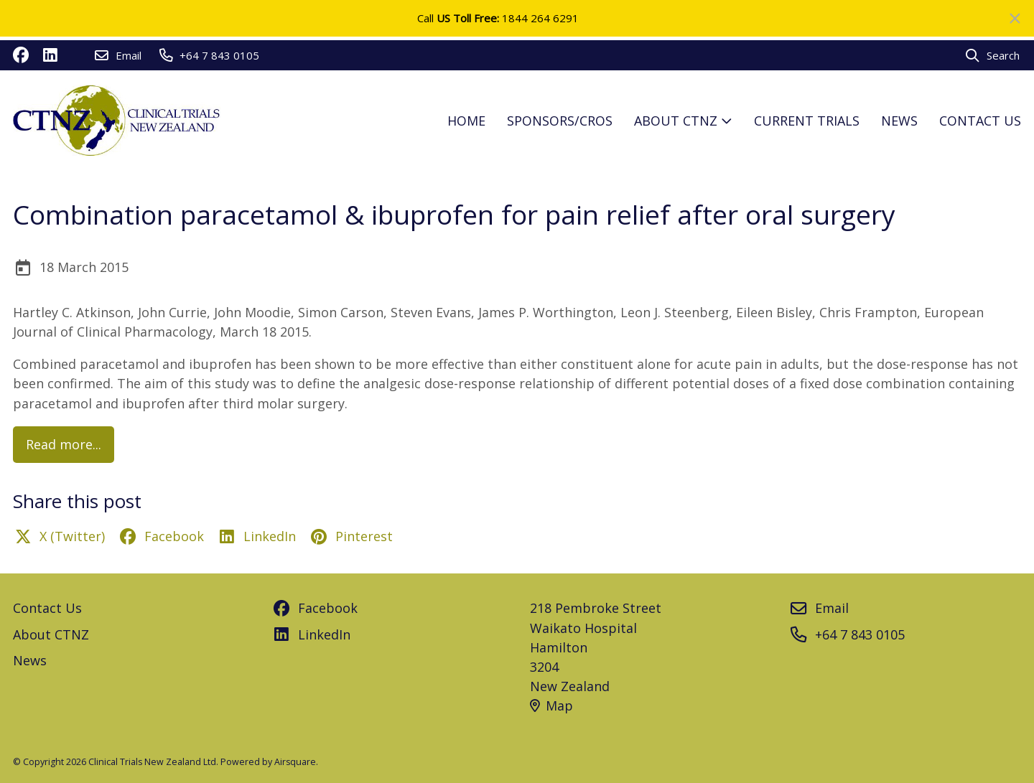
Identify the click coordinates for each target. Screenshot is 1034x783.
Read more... (63, 444)
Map (551, 705)
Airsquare (295, 762)
